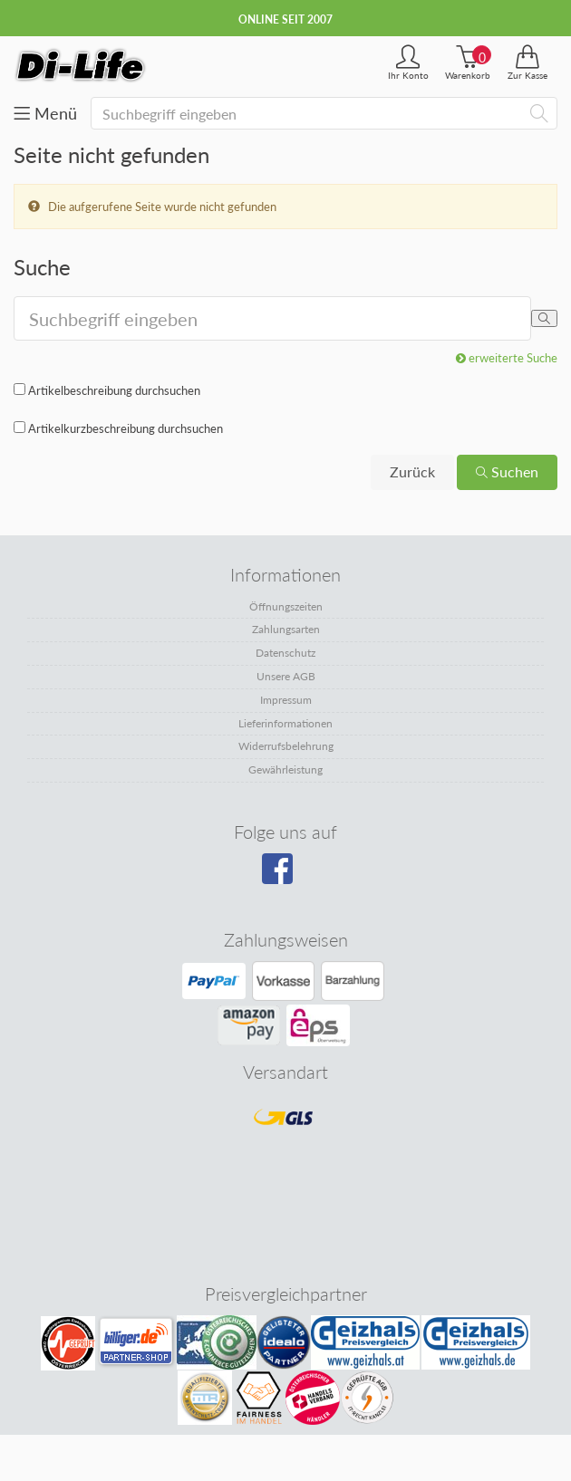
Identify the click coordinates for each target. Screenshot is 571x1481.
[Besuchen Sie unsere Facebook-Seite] (283, 875)
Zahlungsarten (286, 629)
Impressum (286, 700)
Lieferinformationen (285, 723)
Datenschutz (285, 652)
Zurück (412, 471)
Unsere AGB (285, 676)
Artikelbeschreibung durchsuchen (114, 390)
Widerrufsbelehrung (286, 746)
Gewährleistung (285, 769)
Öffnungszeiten (286, 606)
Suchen (507, 471)
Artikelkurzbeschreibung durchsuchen (125, 428)
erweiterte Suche (506, 358)
